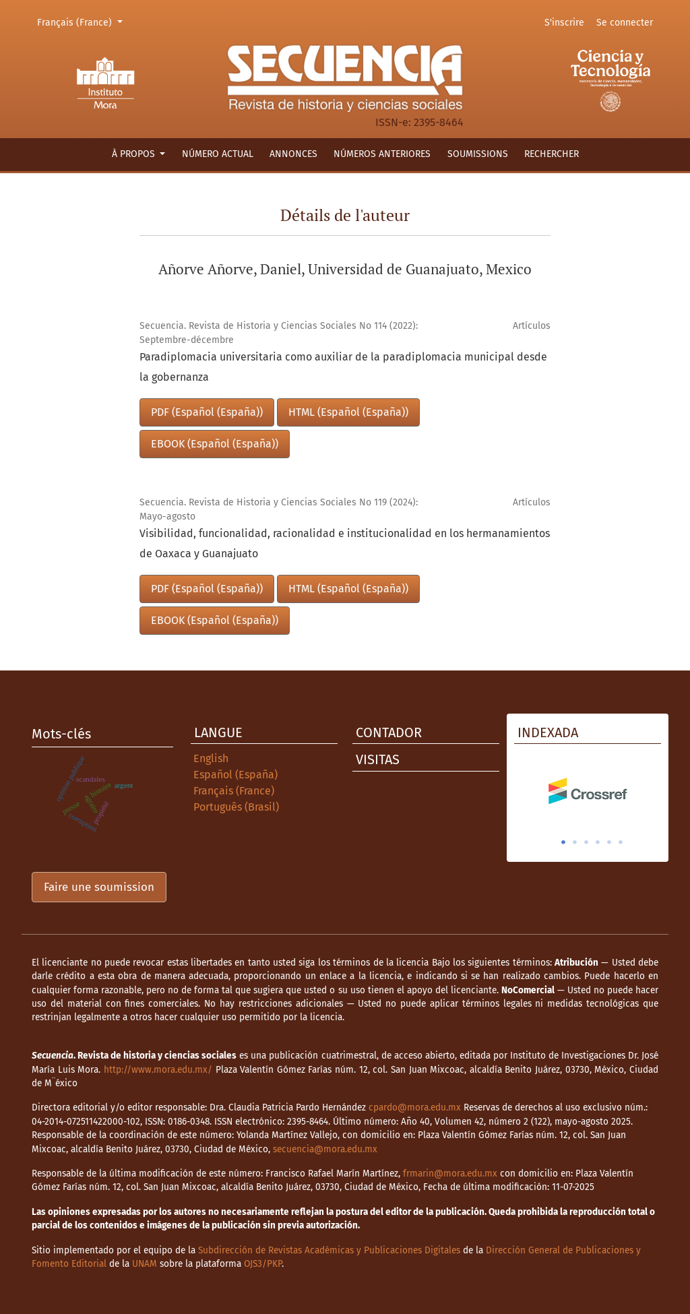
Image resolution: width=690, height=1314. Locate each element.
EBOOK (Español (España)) (214, 443)
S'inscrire (564, 22)
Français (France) (81, 21)
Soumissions (477, 154)
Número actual (217, 154)
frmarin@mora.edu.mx (450, 1173)
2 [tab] (575, 842)
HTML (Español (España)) (348, 412)
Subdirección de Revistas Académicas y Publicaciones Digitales (329, 1250)
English (210, 758)
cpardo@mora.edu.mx (415, 1107)
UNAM (144, 1264)
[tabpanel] (587, 791)
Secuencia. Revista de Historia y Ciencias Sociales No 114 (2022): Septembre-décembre (278, 333)
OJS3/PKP (263, 1264)
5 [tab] (609, 842)
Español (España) (235, 774)
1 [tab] (563, 842)
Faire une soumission (99, 887)
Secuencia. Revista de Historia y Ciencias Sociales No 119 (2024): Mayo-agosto (278, 509)
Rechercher (551, 154)
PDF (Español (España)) (207, 412)
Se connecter (624, 22)
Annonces (293, 154)
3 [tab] (586, 842)
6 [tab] (620, 842)
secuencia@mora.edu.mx (325, 1149)
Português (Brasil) (236, 807)
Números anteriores (382, 154)
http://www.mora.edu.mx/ (158, 1069)
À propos (135, 154)
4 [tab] (597, 842)
